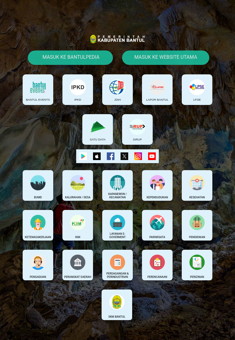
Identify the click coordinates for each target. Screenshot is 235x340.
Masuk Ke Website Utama (165, 57)
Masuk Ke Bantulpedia (70, 57)
